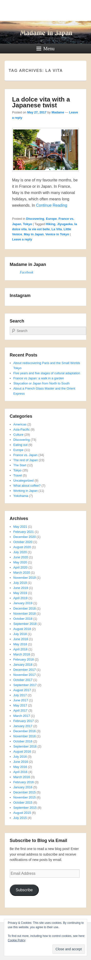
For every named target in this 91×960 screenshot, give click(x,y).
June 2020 (20, 557)
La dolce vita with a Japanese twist (41, 102)
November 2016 (24, 736)
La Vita (56, 229)
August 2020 (22, 547)
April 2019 (20, 598)
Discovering (35, 219)
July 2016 (20, 756)
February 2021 (23, 532)
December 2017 (24, 669)
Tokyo (27, 224)
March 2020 (21, 572)
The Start (19, 465)
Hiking (51, 224)
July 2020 (20, 552)
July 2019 (20, 583)
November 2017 (24, 675)
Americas (19, 424)
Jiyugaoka (65, 224)
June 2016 (20, 762)
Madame (57, 112)
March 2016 (21, 777)
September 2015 (25, 807)
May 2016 (20, 767)
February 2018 (23, 659)
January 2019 (23, 603)
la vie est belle (39, 229)
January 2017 (23, 726)
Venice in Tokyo (57, 234)
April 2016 (20, 772)
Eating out (20, 445)
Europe (51, 219)
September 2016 (25, 746)
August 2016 (22, 751)
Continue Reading (51, 205)
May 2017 (20, 705)
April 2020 (20, 567)
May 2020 (20, 562)
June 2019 (20, 588)
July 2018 (20, 634)
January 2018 (23, 664)
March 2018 (21, 654)
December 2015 (24, 792)
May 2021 (20, 526)
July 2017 (20, 695)
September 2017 (25, 685)
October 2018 (23, 618)
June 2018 (20, 639)
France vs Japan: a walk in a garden (38, 378)
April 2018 (20, 649)
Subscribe (24, 890)
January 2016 (23, 787)
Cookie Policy (16, 940)
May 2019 (20, 593)
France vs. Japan (25, 455)
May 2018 (20, 644)
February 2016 (23, 782)
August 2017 (22, 690)
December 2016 (24, 731)
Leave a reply (22, 239)
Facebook (26, 272)
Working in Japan (25, 491)
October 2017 (23, 680)
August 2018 (22, 629)
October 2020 (23, 542)
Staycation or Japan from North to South (41, 383)
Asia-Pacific (21, 429)
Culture (18, 434)
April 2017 (20, 710)
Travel (17, 475)
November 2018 (24, 613)
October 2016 (23, 741)
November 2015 (24, 797)
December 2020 (24, 537)
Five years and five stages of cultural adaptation (46, 373)
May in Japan (34, 234)
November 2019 (24, 577)
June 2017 (20, 700)
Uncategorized (23, 480)
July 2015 (20, 818)
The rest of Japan (25, 460)
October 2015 (23, 802)
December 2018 (24, 608)
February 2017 (23, 721)
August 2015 (22, 813)
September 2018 (25, 624)
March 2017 (21, 716)
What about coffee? (27, 485)
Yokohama (20, 496)
